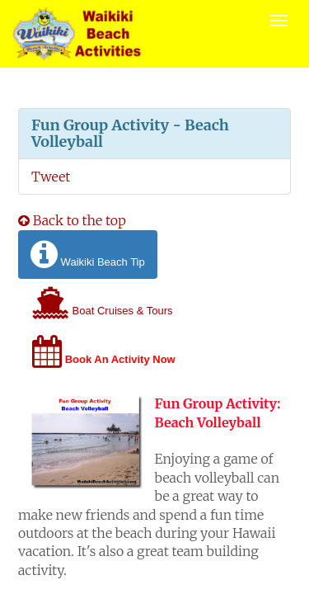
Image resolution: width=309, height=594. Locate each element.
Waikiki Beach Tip (87, 254)
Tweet (50, 176)
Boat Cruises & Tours (102, 303)
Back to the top (72, 220)
